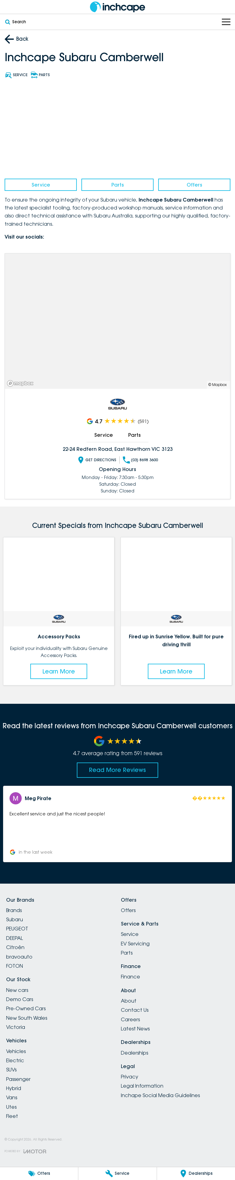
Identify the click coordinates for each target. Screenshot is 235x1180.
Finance (130, 977)
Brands (14, 910)
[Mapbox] (21, 383)
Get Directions (96, 459)
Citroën (15, 947)
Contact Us (134, 1010)
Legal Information (142, 1086)
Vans (11, 1097)
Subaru (14, 919)
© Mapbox (217, 384)
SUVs (11, 1070)
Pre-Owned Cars (26, 1008)
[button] (117, 824)
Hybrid (13, 1088)
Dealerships (134, 1053)
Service (41, 185)
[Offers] (39, 1173)
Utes (11, 1107)
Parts (117, 185)
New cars (17, 990)
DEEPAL (14, 938)
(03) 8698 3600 (140, 459)
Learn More (59, 671)
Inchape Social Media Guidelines (160, 1095)
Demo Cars (19, 999)
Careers (130, 1019)
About (128, 1001)
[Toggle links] (25, 1151)
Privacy (129, 1077)
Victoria (15, 1027)
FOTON (14, 966)
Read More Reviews (117, 770)
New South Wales (26, 1018)
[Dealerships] (196, 1173)
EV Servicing (135, 944)
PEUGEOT (17, 929)
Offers (194, 185)
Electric (15, 1060)
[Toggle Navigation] (226, 22)
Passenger (18, 1079)
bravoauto (19, 957)
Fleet (12, 1116)
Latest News (135, 1029)
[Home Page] (117, 7)
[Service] (117, 1173)
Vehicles (16, 1051)
